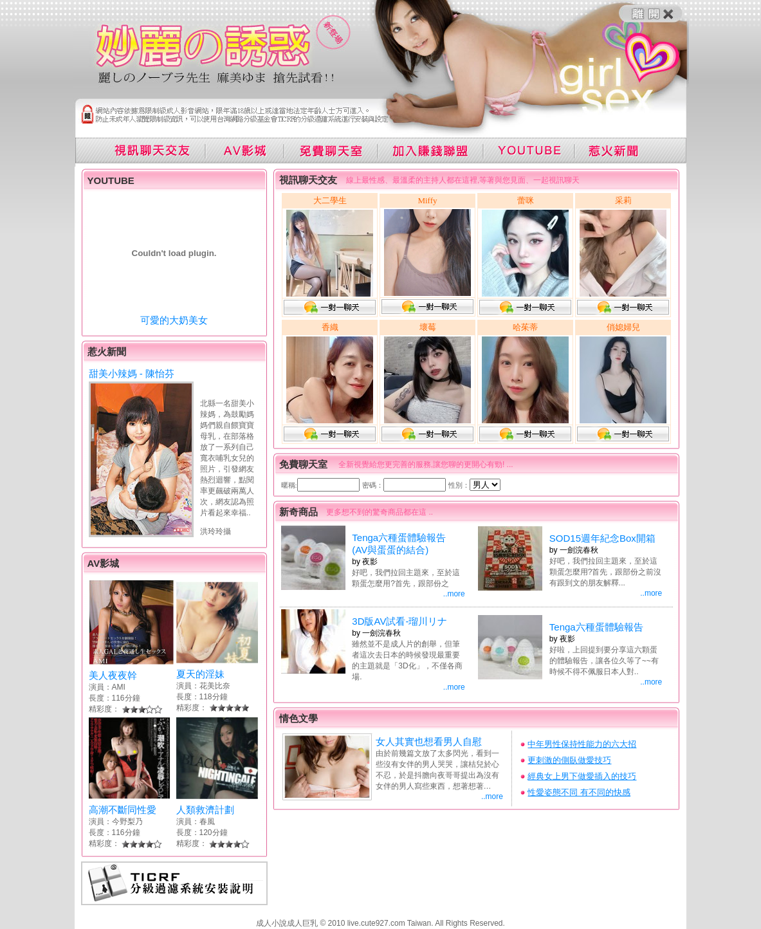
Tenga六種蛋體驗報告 (596, 626)
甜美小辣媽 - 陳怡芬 (131, 373)
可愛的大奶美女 (174, 320)
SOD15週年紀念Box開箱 (602, 538)
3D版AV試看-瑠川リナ (399, 621)
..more (454, 593)
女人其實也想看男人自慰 (429, 741)
